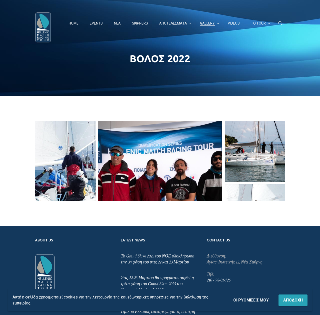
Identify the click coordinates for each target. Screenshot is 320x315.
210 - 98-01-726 (218, 240)
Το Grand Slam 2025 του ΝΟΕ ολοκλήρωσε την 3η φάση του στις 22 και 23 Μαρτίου (157, 219)
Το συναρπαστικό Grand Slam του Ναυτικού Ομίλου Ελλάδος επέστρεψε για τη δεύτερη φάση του (158, 271)
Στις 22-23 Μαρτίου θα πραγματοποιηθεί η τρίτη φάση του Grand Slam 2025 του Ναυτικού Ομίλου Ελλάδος (157, 243)
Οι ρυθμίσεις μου (251, 300)
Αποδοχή (293, 300)
